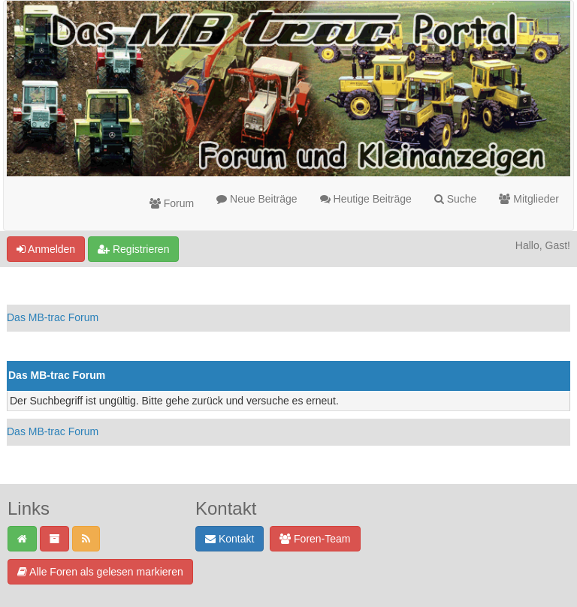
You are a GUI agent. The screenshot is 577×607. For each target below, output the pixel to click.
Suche (455, 199)
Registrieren (133, 249)
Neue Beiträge (256, 199)
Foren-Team (314, 539)
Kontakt (229, 539)
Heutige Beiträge (366, 199)
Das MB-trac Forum (52, 317)
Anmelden (46, 249)
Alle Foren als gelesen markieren (100, 572)
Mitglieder (529, 199)
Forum (172, 203)
